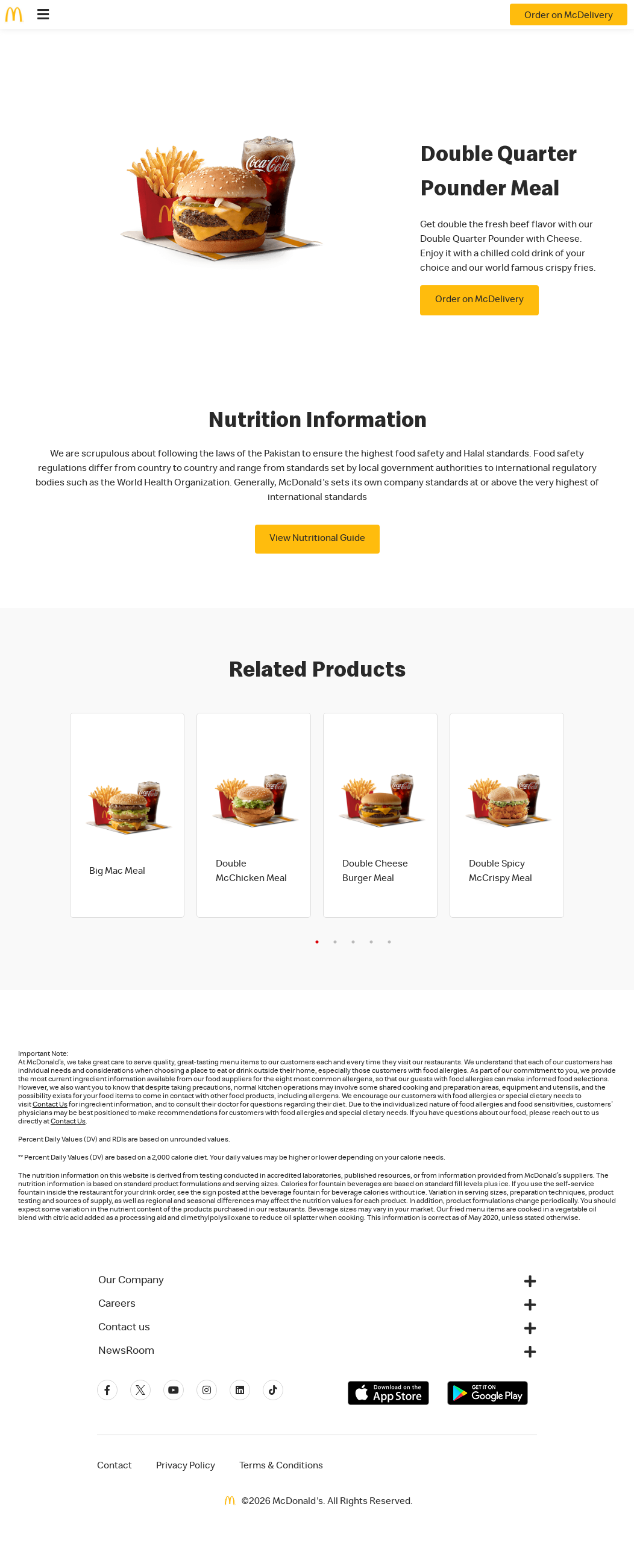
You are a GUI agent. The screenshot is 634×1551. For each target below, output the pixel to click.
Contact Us (50, 1105)
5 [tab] (389, 942)
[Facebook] (107, 1390)
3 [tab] (353, 942)
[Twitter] (140, 1390)
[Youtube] (173, 1390)
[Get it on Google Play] (487, 1393)
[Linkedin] (240, 1390)
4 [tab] (371, 942)
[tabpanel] (127, 815)
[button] (317, 1280)
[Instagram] (206, 1390)
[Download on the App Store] (388, 1393)
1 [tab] (317, 942)
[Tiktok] (273, 1390)
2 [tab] (335, 942)
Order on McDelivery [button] (479, 300)
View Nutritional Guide (317, 539)
